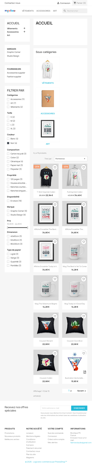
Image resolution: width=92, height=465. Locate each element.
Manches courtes (19, 187)
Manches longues (19, 191)
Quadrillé (16, 262)
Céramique (17, 161)
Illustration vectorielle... (74, 378)
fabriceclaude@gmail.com (80, 442)
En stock (16, 201)
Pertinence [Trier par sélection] (70, 158)
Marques (11, 49)
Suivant (82, 390)
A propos (30, 445)
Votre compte (55, 428)
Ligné (14, 254)
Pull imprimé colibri (74, 192)
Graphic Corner (13, 52)
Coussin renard (46, 341)
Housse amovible (19, 183)
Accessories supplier (16, 73)
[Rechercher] (74, 10)
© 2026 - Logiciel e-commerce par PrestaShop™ (46, 462)
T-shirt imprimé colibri (46, 192)
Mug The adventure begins (46, 304)
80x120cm (17, 244)
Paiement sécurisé (34, 448)
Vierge (15, 258)
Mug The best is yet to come (75, 266)
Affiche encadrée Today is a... (46, 266)
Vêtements (28, 10)
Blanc (14, 139)
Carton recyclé (18, 154)
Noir (14, 143)
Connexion (52, 436)
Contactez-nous (12, 3)
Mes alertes (53, 442)
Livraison (29, 433)
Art (55, 10)
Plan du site (31, 454)
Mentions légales (33, 436)
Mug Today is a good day (74, 304)
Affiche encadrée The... (74, 229)
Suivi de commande (55, 433)
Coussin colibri (46, 378)
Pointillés (16, 265)
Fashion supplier (14, 77)
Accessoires (43, 10)
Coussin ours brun (75, 341)
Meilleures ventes (12, 439)
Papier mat (17, 165)
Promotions (9, 433)
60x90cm (16, 240)
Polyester (16, 169)
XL (13, 128)
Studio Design (13, 56)
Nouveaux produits (12, 436)
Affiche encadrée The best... (46, 229)
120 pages (17, 179)
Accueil (13, 23)
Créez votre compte (56, 439)
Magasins (30, 457)
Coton (15, 157)
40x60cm (16, 236)
